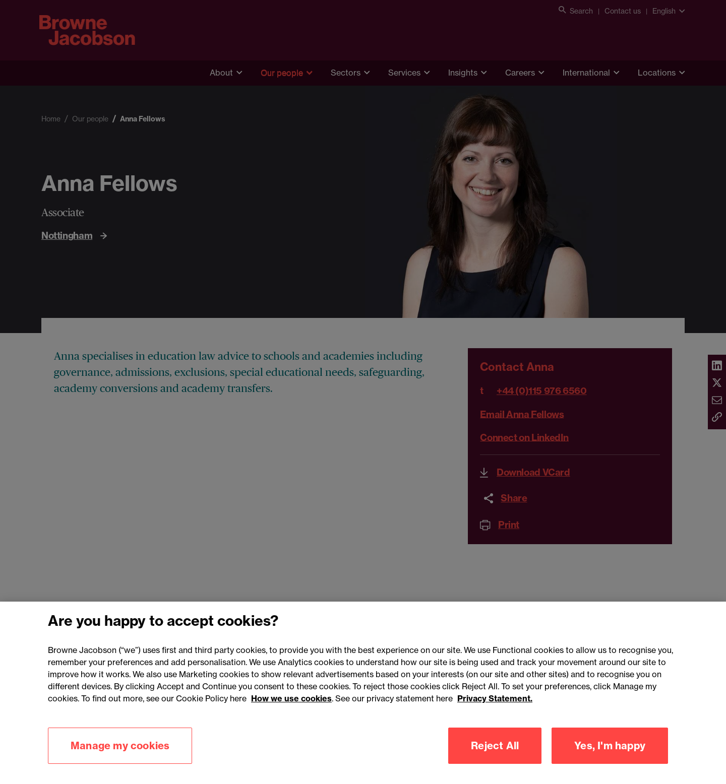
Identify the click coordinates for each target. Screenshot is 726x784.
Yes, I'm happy (609, 757)
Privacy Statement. (494, 710)
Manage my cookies (120, 757)
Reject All (495, 757)
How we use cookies (291, 710)
